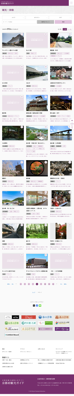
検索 (63, 22)
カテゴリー (37, 17)
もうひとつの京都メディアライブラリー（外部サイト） (64, 352)
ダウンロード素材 (6, 351)
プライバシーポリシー (26, 351)
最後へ (65, 284)
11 (49, 284)
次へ (61, 284)
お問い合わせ (41, 349)
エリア (13, 17)
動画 (3, 349)
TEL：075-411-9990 (42, 385)
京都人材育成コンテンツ (26, 363)
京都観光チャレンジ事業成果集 (46, 363)
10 (45, 284)
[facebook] (37, 305)
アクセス (22, 349)
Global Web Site (60, 363)
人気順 (64, 29)
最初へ (8, 284)
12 (53, 284)
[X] (34, 305)
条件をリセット (45, 22)
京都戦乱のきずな (24, 360)
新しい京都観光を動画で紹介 (45, 360)
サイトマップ (59, 349)
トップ (33, 292)
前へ (13, 284)
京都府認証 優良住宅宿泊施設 (63, 360)
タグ (60, 17)
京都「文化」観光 (6, 360)
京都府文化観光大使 (7, 366)
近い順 (69, 29)
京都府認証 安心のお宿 (8, 363)
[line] (40, 305)
